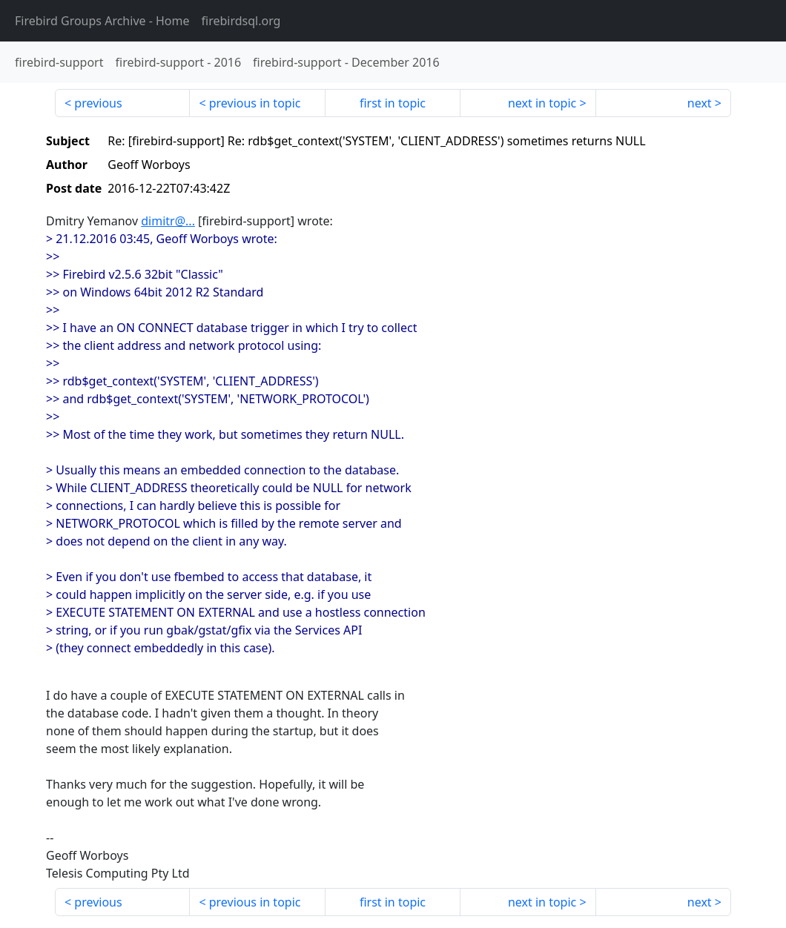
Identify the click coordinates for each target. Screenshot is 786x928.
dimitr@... (168, 221)
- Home (102, 21)
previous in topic (255, 103)
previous (98, 103)
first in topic (393, 103)
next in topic (542, 103)
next (699, 103)
